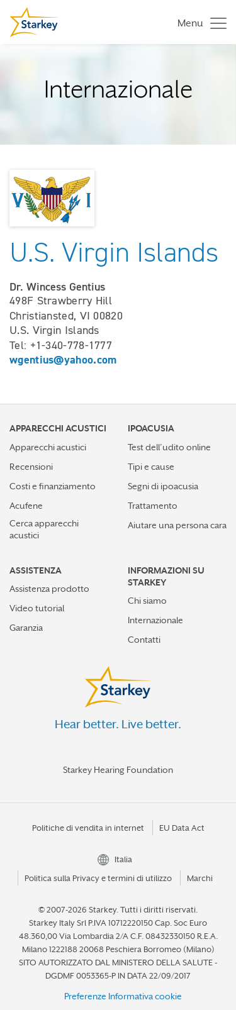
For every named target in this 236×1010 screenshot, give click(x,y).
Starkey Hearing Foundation (118, 770)
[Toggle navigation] (199, 22)
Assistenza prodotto (49, 589)
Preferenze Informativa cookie (123, 996)
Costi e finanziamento (52, 486)
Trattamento (152, 506)
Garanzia (26, 628)
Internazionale (155, 620)
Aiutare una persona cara (177, 525)
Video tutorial (36, 608)
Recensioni (31, 467)
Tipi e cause (151, 467)
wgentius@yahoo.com (62, 359)
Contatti (144, 640)
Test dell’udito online (169, 447)
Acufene (26, 506)
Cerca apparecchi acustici (44, 529)
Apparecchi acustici (47, 447)
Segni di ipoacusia (163, 486)
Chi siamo (147, 601)
